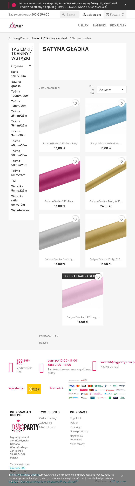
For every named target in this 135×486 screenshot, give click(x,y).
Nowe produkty (79, 431)
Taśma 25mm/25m (19, 113)
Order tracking (47, 418)
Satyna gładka (16, 84)
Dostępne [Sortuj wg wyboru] (112, 90)
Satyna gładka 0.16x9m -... (106, 143)
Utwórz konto (47, 427)
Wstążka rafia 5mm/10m (18, 200)
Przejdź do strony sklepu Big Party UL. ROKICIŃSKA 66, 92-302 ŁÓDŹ (63, 7)
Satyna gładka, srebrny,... (60, 259)
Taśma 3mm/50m (18, 133)
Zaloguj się (45, 422)
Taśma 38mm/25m (19, 123)
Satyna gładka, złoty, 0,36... (106, 201)
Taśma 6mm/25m (18, 173)
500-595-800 (40, 14)
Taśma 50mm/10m (19, 153)
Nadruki (99, 25)
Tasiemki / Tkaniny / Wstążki (22, 53)
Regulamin (118, 25)
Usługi (83, 25)
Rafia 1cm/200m (18, 74)
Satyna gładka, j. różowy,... (83, 317)
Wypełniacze (20, 210)
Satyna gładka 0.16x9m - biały (60, 143)
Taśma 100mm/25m (20, 94)
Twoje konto (49, 412)
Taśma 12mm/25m (18, 104)
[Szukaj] (69, 14)
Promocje (75, 427)
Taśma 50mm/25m (19, 163)
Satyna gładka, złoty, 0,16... (106, 259)
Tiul (13, 180)
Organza (17, 66)
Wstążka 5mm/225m (19, 188)
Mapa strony (77, 444)
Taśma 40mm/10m (19, 143)
